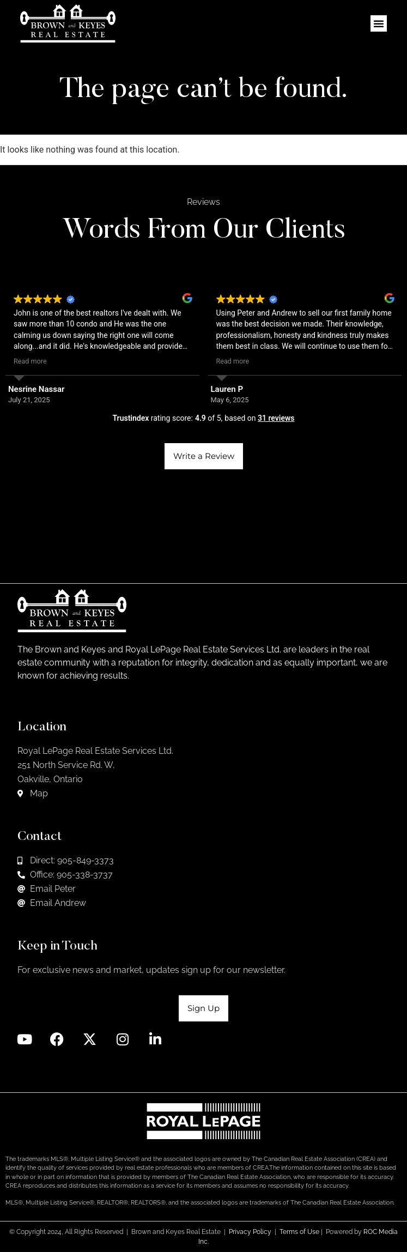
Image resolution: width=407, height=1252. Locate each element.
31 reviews (276, 418)
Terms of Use (299, 1232)
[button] (378, 23)
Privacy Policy (250, 1232)
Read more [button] (30, 361)
